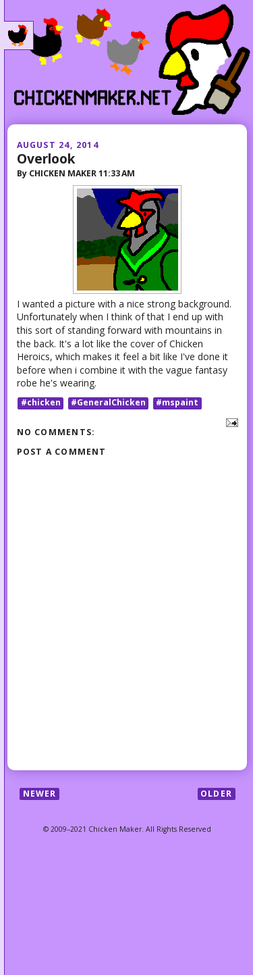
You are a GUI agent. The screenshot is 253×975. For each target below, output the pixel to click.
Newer (40, 793)
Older (216, 793)
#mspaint (177, 403)
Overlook (46, 158)
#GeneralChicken (108, 403)
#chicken (41, 403)
